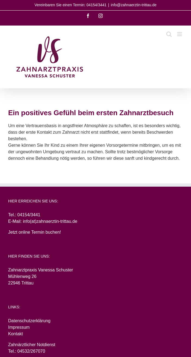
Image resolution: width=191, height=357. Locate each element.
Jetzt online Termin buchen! (34, 232)
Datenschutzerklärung (29, 320)
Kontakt (15, 333)
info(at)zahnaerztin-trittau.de (50, 221)
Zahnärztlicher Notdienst (31, 344)
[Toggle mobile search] (169, 34)
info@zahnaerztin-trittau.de (133, 5)
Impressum (19, 327)
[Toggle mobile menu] (180, 34)
